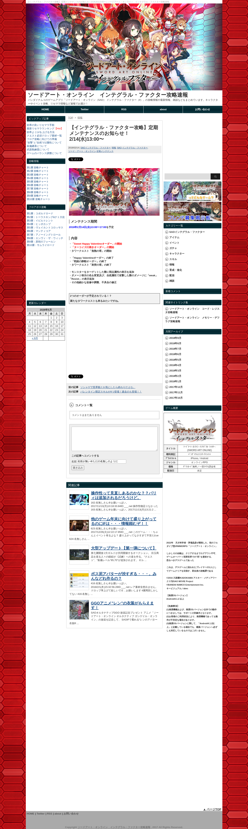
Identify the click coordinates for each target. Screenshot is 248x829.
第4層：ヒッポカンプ (39, 224)
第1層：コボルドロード (40, 213)
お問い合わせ (202, 109)
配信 (171, 275)
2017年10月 (176, 397)
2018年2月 (175, 376)
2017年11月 (176, 392)
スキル (173, 259)
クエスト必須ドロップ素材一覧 (44, 135)
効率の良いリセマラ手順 (40, 125)
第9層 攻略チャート (38, 195)
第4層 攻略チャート (38, 178)
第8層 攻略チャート (38, 192)
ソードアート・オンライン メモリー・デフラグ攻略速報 (192, 319)
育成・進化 (175, 270)
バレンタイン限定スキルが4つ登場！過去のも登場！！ (111, 391)
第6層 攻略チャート (38, 185)
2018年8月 (175, 343)
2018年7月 (175, 348)
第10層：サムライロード (41, 245)
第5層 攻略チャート (38, 181)
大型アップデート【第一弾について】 (123, 553)
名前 (74, 466)
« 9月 (35, 338)
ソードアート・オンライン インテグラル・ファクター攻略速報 (108, 95)
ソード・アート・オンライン (82, 151)
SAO (119, 148)
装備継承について (37, 146)
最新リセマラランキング (40, 128)
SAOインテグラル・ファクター (95, 148)
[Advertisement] (46, 277)
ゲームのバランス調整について (44, 153)
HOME (45, 109)
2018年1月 (175, 381)
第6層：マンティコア (39, 231)
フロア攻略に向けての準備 (42, 139)
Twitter (85, 109)
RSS (124, 109)
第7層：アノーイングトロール (44, 234)
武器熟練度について (38, 149)
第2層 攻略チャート (38, 171)
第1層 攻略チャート (38, 167)
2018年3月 (175, 370)
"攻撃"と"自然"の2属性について (44, 142)
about (163, 109)
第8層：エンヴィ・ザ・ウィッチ (45, 238)
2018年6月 (175, 354)
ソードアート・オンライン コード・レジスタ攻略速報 (192, 310)
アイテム (174, 237)
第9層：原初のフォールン (41, 241)
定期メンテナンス (105, 151)
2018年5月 (175, 359)
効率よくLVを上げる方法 (41, 132)
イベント (174, 242)
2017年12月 (176, 387)
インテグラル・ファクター (135, 148)
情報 (114, 148)
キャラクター (176, 253)
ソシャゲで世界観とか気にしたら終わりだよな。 (107, 387)
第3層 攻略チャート (38, 174)
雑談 (171, 280)
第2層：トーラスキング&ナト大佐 (46, 217)
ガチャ (173, 248)
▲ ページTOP (212, 809)
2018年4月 (175, 365)
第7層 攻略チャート (38, 188)
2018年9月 (175, 338)
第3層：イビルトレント (40, 220)
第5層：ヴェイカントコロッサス (45, 227)
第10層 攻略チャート (38, 199)
